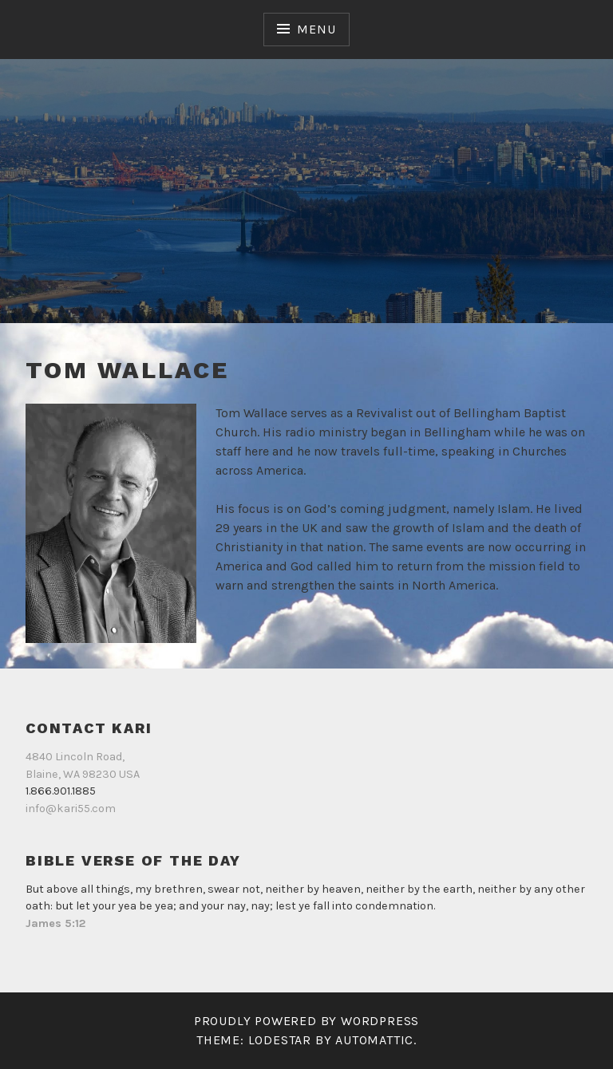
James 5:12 (55, 923)
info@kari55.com (71, 808)
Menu (316, 29)
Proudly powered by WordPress (306, 1020)
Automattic (374, 1039)
